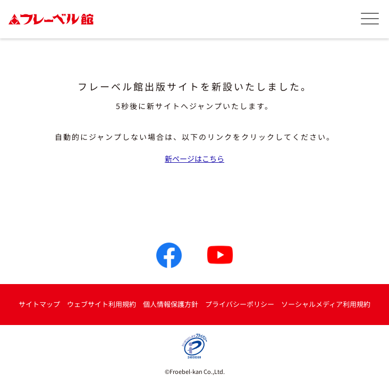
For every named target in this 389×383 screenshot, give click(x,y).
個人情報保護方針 (170, 304)
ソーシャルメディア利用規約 (325, 304)
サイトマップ (39, 304)
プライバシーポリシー (239, 304)
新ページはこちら (194, 158)
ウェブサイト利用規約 (101, 304)
